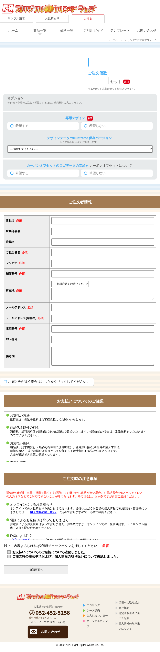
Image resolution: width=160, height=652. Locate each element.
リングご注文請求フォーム (139, 40)
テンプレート (120, 30)
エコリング (93, 608)
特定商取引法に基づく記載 (129, 619)
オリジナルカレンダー (97, 627)
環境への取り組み (129, 606)
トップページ (109, 40)
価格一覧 (66, 30)
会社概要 (124, 611)
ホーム (13, 30)
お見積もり (52, 18)
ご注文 (88, 18)
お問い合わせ (147, 30)
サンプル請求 (16, 18)
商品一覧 (39, 30)
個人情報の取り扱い (43, 515)
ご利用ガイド (93, 30)
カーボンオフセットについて (110, 166)
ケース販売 (93, 614)
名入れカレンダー (97, 619)
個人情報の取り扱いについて (129, 630)
